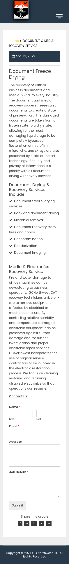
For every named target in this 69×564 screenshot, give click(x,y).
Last (38, 419)
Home (14, 41)
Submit (17, 505)
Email (14, 426)
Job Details (19, 472)
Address (15, 442)
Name (14, 407)
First (11, 419)
